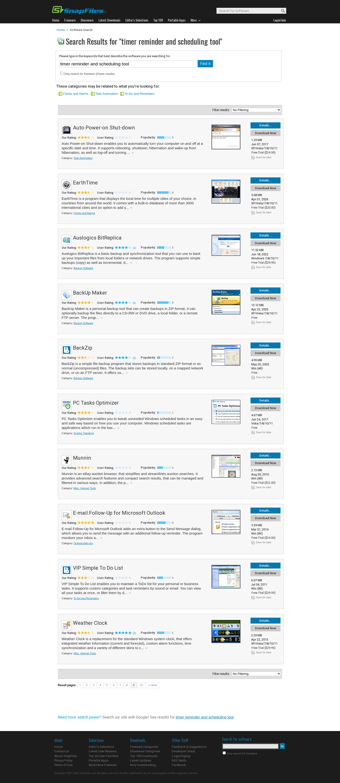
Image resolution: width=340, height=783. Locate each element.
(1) (134, 247)
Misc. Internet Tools (85, 488)
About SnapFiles (65, 756)
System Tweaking (84, 433)
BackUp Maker (90, 293)
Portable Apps (98, 760)
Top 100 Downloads (143, 756)
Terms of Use (63, 765)
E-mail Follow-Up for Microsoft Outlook (119, 513)
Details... (265, 125)
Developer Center (183, 751)
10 (141, 685)
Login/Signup (181, 756)
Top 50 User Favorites (103, 756)
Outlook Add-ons (83, 543)
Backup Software (83, 268)
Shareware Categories (145, 751)
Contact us (61, 751)
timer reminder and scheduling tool (205, 717)
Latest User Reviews (102, 751)
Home (61, 30)
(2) (134, 633)
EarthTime (85, 183)
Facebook (179, 765)
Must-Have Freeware (103, 765)
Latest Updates (140, 760)
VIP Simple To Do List (98, 568)
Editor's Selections (101, 747)
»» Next (152, 685)
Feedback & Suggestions (189, 747)
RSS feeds (179, 760)
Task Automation (106, 93)
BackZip (82, 348)
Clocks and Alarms (76, 93)
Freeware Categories (144, 747)
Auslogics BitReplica (97, 238)
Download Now (265, 133)
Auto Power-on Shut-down (104, 128)
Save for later (263, 157)
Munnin (82, 458)
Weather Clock (90, 623)
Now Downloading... (144, 765)
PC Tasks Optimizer (96, 403)
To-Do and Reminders (139, 93)
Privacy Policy (63, 760)
